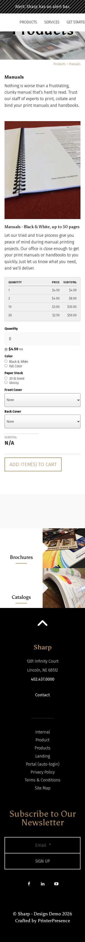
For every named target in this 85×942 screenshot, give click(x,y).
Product (42, 740)
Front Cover (13, 390)
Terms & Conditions (42, 780)
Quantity (11, 329)
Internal (42, 732)
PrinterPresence (54, 920)
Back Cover (13, 412)
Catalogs (21, 597)
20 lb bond (14, 378)
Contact (42, 694)
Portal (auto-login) (42, 764)
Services (51, 22)
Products (28, 22)
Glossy (12, 383)
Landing (42, 756)
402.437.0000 (42, 679)
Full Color (13, 366)
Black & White (16, 362)
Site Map (42, 788)
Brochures (21, 557)
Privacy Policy (43, 772)
